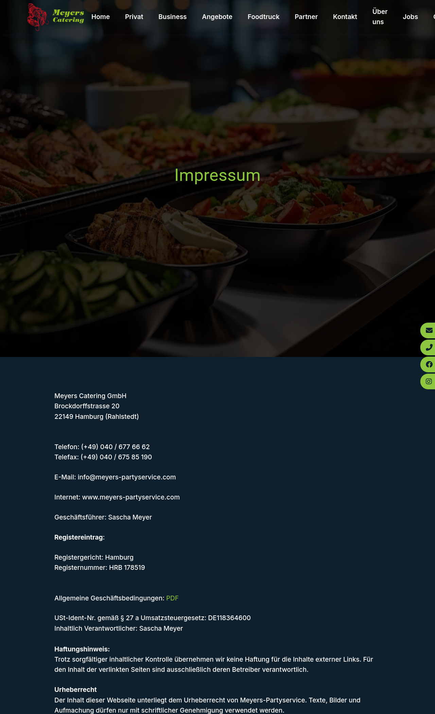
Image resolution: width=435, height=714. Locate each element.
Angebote (217, 17)
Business (172, 17)
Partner (306, 17)
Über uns (380, 17)
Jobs (410, 17)
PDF (172, 598)
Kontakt (345, 17)
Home (100, 17)
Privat (134, 17)
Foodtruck (264, 17)
